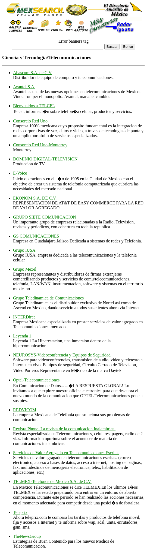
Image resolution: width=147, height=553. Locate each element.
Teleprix (20, 512)
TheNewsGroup (27, 536)
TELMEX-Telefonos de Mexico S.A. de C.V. (52, 481)
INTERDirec (24, 317)
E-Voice (20, 173)
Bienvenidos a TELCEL (34, 105)
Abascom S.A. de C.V (32, 72)
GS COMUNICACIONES (36, 236)
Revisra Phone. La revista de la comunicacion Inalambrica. (64, 428)
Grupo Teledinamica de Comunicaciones (48, 298)
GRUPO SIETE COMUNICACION (44, 217)
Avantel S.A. (24, 86)
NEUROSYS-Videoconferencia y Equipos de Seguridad (62, 355)
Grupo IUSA (24, 250)
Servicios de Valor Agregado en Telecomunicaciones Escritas (66, 452)
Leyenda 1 (22, 336)
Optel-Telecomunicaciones (36, 380)
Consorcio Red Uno (30, 121)
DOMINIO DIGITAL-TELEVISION (45, 159)
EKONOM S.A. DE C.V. (35, 198)
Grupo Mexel (24, 269)
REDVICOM (24, 409)
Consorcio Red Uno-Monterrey (40, 145)
